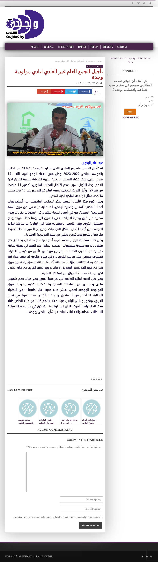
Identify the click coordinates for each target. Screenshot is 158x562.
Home (93, 61)
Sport (99, 66)
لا (149, 101)
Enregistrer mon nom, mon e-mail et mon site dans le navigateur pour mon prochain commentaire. (56, 517)
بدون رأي (144, 105)
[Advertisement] (55, 345)
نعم (148, 97)
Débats (99, 61)
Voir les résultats (130, 117)
